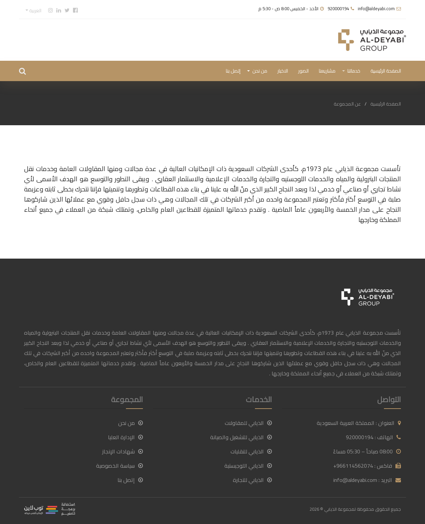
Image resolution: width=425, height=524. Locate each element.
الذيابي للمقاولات (248, 423)
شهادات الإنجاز (122, 451)
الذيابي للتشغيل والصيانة (241, 437)
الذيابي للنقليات (251, 451)
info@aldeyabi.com (376, 8)
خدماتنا (353, 71)
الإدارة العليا (125, 437)
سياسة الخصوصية (119, 466)
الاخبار (282, 71)
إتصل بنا (233, 71)
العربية (34, 10)
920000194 (338, 8)
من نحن (259, 71)
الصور (303, 71)
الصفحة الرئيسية (385, 71)
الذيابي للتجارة (252, 480)
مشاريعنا (327, 71)
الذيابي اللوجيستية (248, 466)
